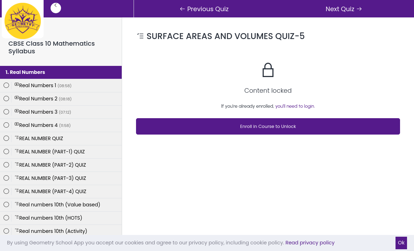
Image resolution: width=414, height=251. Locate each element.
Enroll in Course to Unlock (268, 126)
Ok (401, 242)
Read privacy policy (309, 242)
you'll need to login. (295, 106)
